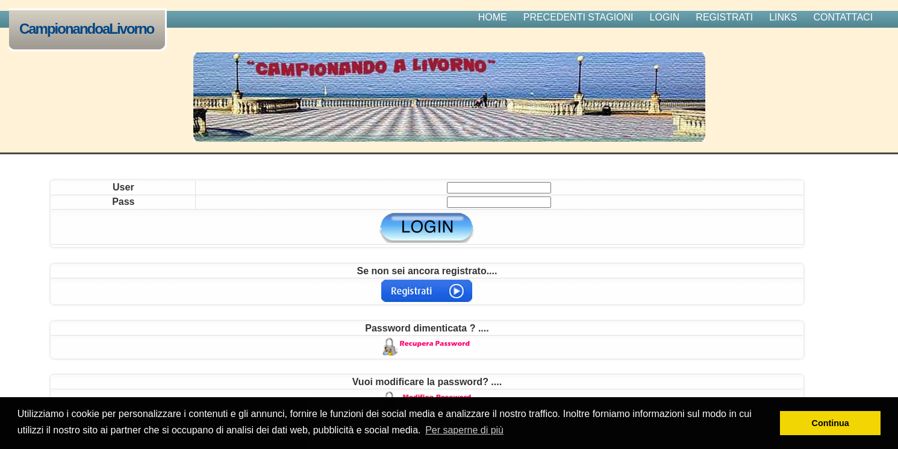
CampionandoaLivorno (89, 29)
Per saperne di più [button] (464, 430)
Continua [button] (830, 423)
